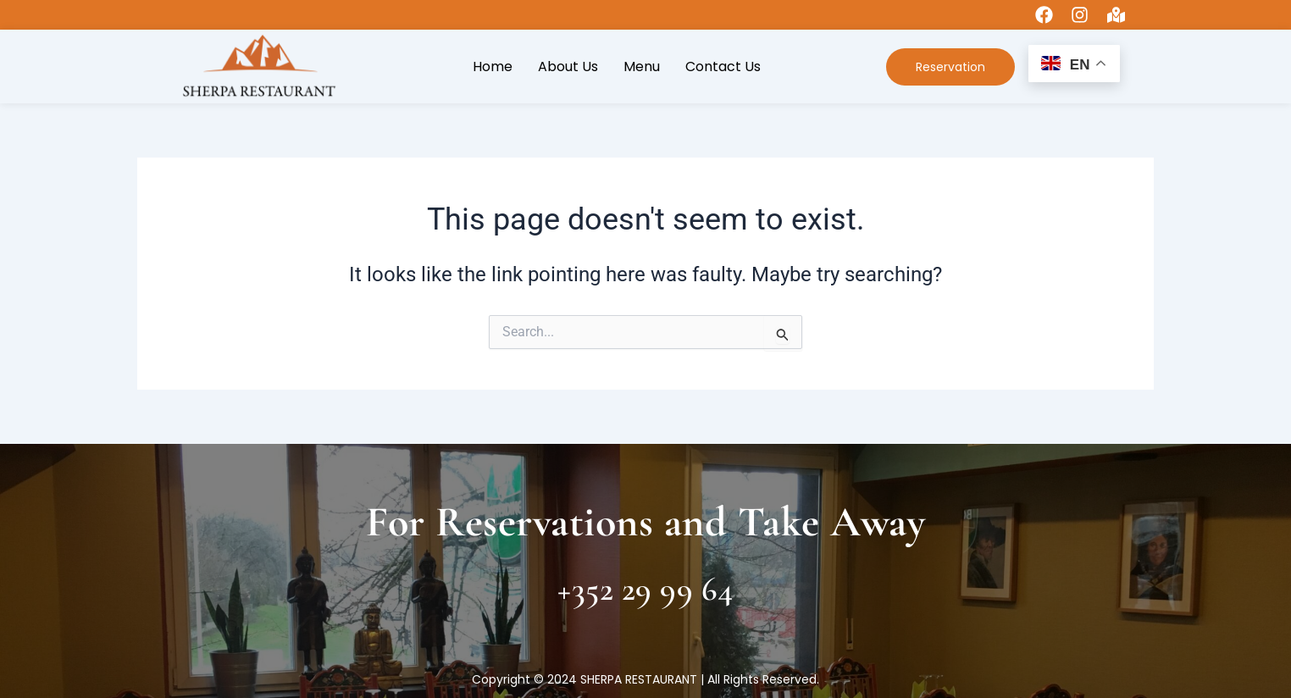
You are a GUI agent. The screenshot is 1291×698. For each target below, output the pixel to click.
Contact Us (723, 66)
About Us (568, 66)
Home (493, 66)
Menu (641, 66)
